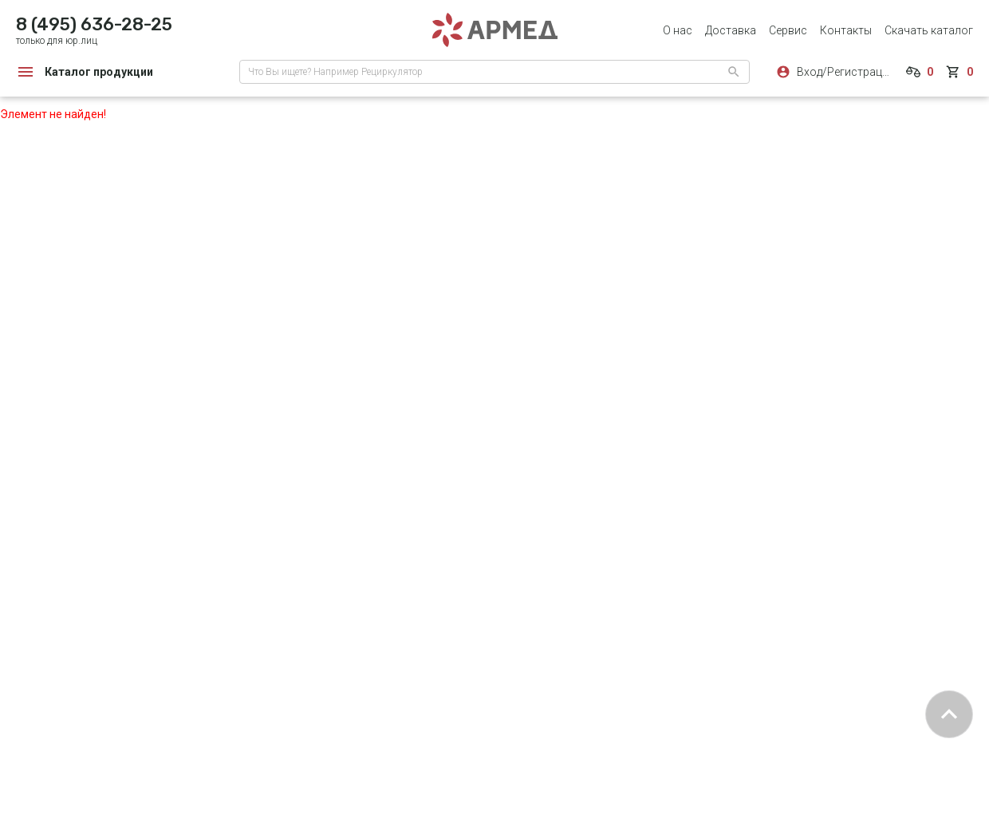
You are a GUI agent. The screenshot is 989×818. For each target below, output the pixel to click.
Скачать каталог (929, 30)
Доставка (730, 30)
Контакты (846, 30)
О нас (677, 30)
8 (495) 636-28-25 (94, 24)
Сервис (788, 30)
